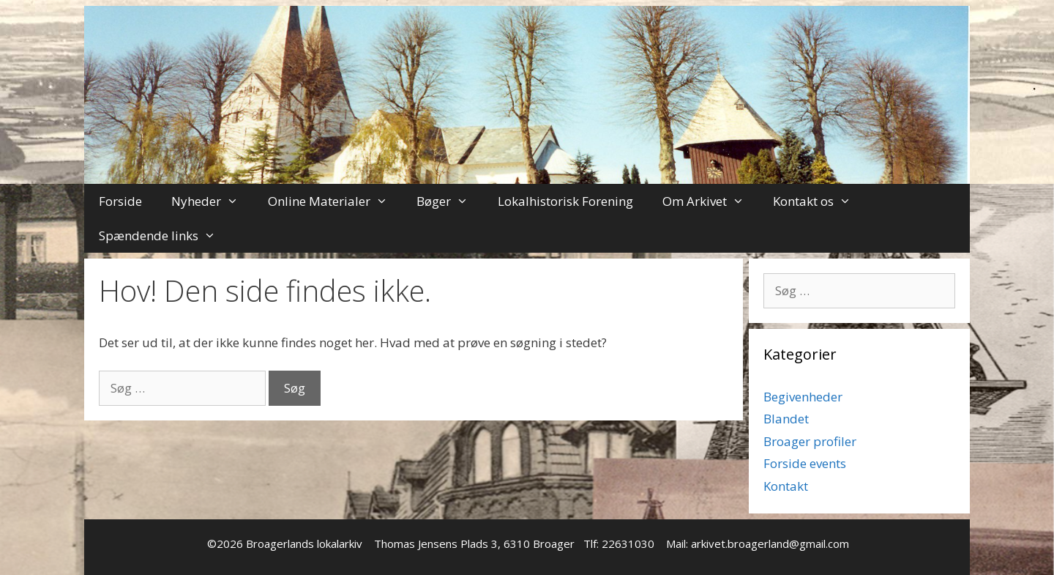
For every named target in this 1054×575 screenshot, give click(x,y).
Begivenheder (802, 396)
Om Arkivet (710, 201)
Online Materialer (335, 201)
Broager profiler (809, 441)
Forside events (804, 463)
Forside (120, 201)
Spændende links (165, 235)
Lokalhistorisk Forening (565, 201)
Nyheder (212, 201)
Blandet (786, 418)
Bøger (449, 201)
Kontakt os (819, 201)
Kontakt (785, 486)
